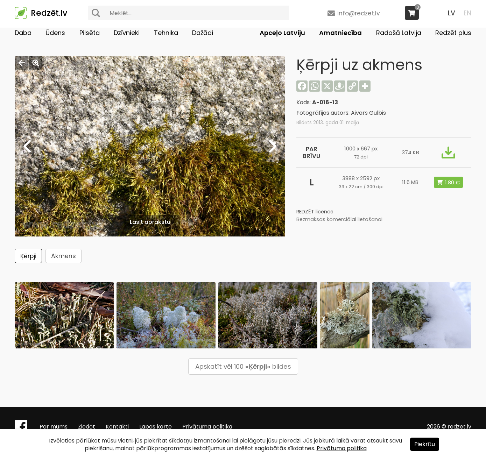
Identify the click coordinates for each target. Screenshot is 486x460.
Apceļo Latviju (282, 32)
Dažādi (202, 32)
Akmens (63, 256)
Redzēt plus (453, 32)
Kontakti (117, 427)
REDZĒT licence (314, 211)
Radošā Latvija (398, 32)
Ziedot (86, 427)
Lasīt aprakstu (150, 222)
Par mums (54, 427)
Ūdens (55, 32)
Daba (23, 32)
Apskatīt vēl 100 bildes (243, 366)
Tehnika (166, 32)
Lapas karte (155, 427)
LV (451, 13)
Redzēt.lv (49, 13)
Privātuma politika (207, 427)
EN (467, 13)
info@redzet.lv (358, 13)
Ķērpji (28, 256)
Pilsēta (89, 32)
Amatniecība (340, 32)
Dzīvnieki (127, 32)
